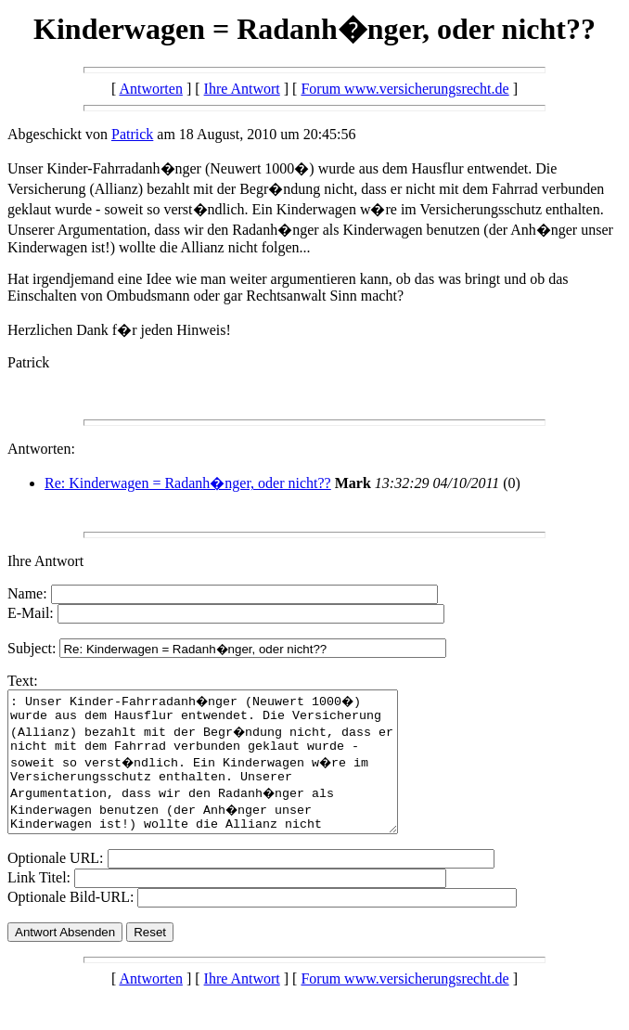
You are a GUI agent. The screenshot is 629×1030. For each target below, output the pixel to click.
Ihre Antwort (242, 89)
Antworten (150, 89)
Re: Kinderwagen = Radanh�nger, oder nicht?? (188, 483)
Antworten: (41, 449)
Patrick (132, 134)
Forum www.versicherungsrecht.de (404, 89)
